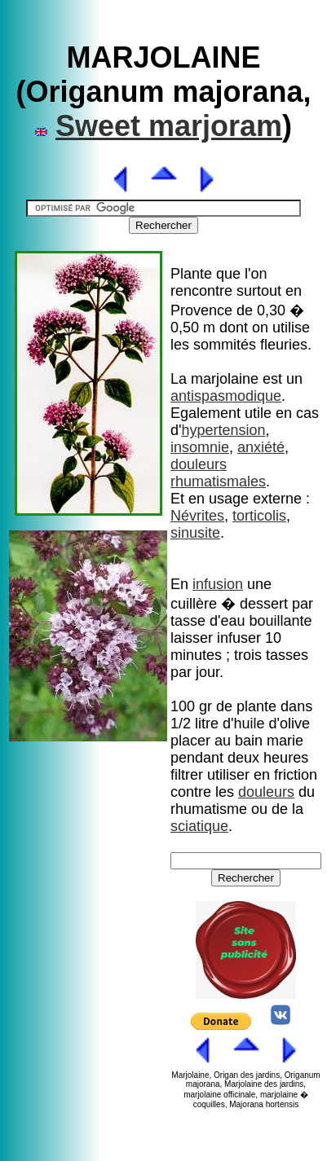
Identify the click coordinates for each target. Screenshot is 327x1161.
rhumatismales (218, 481)
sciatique (199, 826)
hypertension (223, 430)
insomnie (199, 447)
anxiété (261, 447)
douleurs (198, 464)
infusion (217, 584)
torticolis (259, 516)
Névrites (197, 516)
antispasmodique (225, 396)
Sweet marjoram (168, 126)
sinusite (195, 533)
